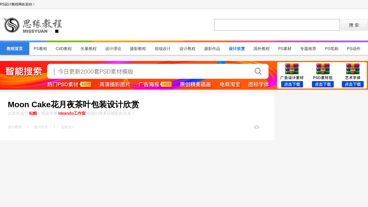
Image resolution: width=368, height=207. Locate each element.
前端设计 (163, 48)
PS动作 (354, 48)
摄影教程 (138, 48)
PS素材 (285, 48)
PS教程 (40, 48)
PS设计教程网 (33, 24)
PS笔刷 (331, 48)
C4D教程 (64, 48)
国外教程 (262, 48)
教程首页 (15, 48)
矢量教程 (88, 48)
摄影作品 (212, 48)
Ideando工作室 (72, 113)
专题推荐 (308, 48)
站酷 (33, 113)
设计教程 (187, 48)
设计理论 (113, 48)
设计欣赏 (237, 48)
